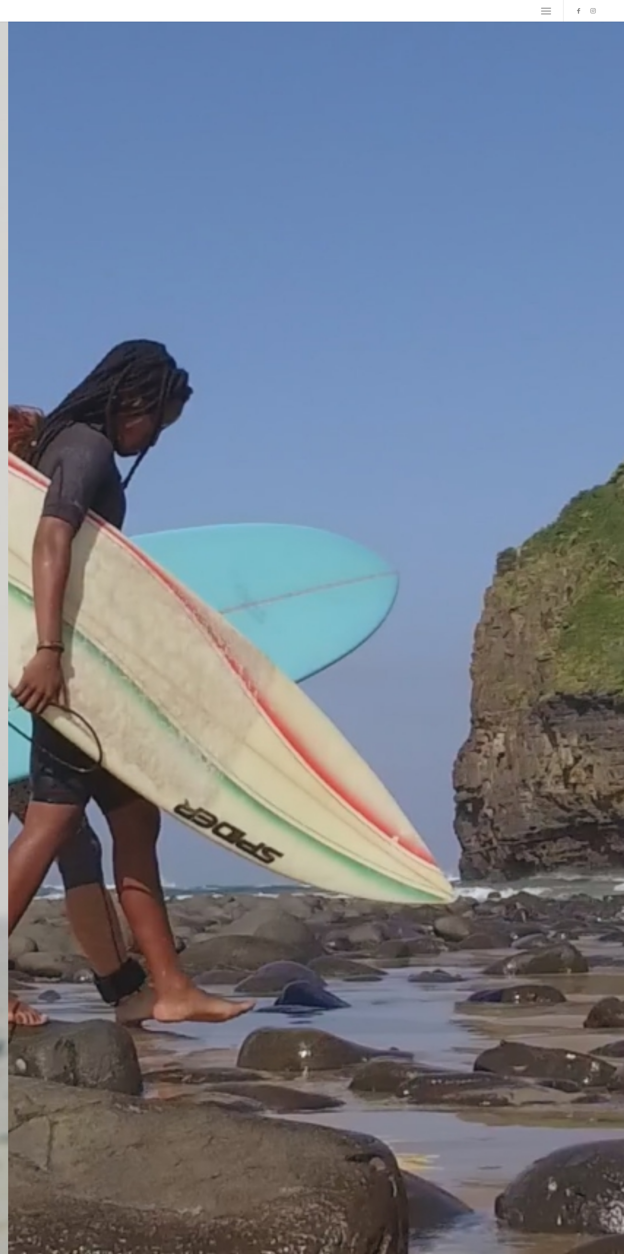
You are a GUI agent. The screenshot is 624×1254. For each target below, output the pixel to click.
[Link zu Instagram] (593, 10)
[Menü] (546, 10)
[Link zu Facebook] (578, 10)
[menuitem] (546, 10)
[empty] (24, 11)
